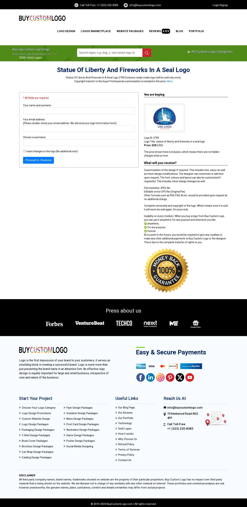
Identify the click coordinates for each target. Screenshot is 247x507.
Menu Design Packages (80, 418)
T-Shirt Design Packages (36, 435)
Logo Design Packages (35, 424)
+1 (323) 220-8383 (180, 428)
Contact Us (124, 460)
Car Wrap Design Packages (37, 452)
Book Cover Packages (35, 440)
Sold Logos (125, 428)
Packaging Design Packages (38, 429)
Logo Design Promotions (36, 413)
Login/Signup (220, 5)
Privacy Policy (126, 454)
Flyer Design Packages (79, 407)
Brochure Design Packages (37, 446)
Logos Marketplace (96, 31)
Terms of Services (129, 449)
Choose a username (34, 137)
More (170, 81)
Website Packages (130, 31)
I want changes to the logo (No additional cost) (50, 151)
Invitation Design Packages (82, 413)
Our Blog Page (126, 407)
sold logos (34, 57)
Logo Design (66, 31)
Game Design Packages (80, 435)
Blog (179, 31)
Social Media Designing (79, 446)
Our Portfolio (125, 418)
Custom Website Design (36, 418)
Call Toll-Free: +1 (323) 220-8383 (99, 5)
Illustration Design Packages (82, 429)
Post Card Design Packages (82, 424)
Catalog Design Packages (37, 457)
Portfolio (196, 31)
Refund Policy (126, 444)
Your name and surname (37, 105)
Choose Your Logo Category (39, 407)
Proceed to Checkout (38, 160)
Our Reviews (125, 412)
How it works (125, 433)
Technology (125, 423)
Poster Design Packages (80, 440)
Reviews (159, 31)
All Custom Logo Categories (210, 51)
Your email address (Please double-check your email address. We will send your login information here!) (70, 121)
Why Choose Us (127, 439)
